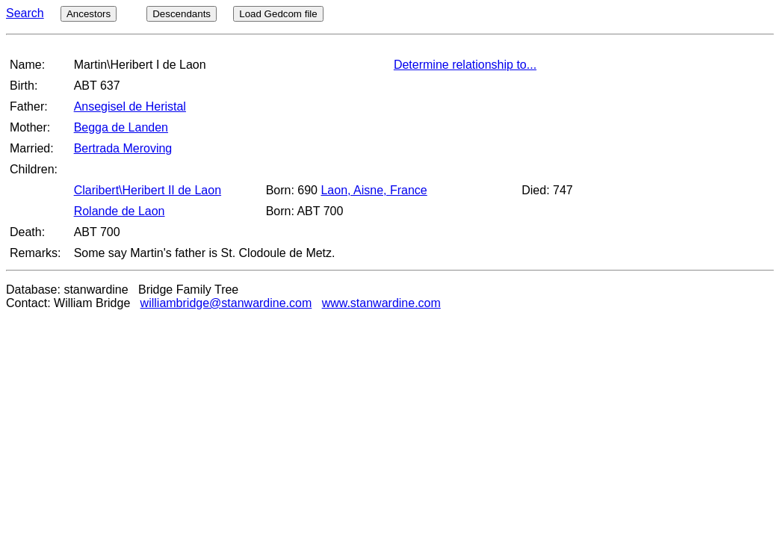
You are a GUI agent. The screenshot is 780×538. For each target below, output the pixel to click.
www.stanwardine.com (381, 303)
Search (25, 13)
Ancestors (88, 13)
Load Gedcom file (278, 13)
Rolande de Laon (119, 211)
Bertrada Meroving (123, 148)
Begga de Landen (121, 127)
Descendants (181, 13)
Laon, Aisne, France (374, 190)
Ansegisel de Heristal (130, 106)
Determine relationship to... (465, 64)
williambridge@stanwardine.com (226, 303)
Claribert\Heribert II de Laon (147, 190)
